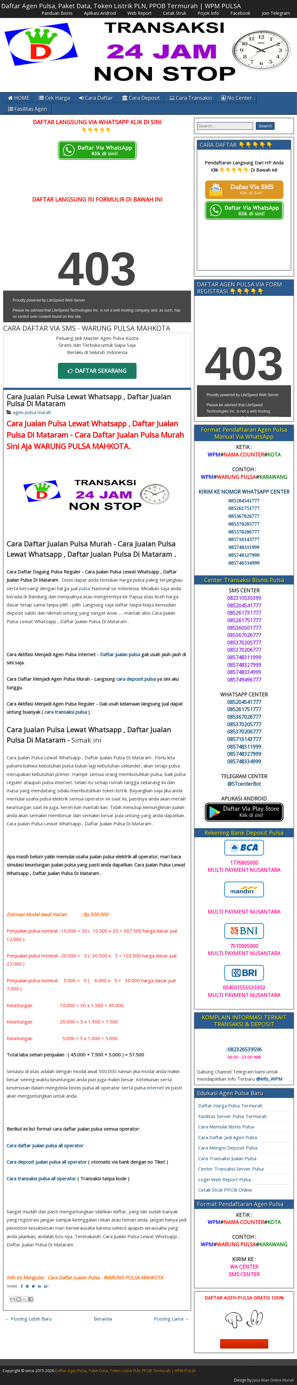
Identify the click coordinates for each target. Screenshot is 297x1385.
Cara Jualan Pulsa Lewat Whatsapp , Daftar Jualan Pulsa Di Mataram (89, 400)
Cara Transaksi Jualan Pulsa (227, 1158)
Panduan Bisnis (57, 13)
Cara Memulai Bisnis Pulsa (226, 1126)
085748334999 (244, 563)
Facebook (240, 13)
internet (155, 1087)
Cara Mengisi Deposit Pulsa (227, 1147)
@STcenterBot (244, 783)
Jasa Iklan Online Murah (273, 1380)
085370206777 (244, 532)
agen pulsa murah (32, 412)
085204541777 (244, 501)
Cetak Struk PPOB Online (225, 1190)
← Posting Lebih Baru (28, 1319)
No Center (236, 97)
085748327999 (244, 555)
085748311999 (243, 547)
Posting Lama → (171, 1319)
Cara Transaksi (190, 97)
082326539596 (244, 1049)
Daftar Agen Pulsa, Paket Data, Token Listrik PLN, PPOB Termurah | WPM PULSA (121, 6)
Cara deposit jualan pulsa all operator (47, 1162)
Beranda (103, 1319)
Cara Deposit (141, 97)
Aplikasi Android (100, 13)
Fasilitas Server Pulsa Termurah (232, 1116)
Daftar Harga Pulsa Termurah (230, 1105)
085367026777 (244, 516)
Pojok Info (208, 13)
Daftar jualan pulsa (120, 654)
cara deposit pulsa (136, 679)
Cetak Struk (174, 13)
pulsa (84, 588)
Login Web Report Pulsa (224, 1179)
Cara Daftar (96, 97)
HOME (18, 97)
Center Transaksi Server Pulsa (231, 1169)
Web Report (139, 13)
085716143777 (244, 539)
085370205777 (244, 524)
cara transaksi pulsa (65, 712)
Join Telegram (276, 13)
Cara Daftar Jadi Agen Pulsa (227, 1137)
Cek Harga (54, 97)
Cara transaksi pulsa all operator (41, 1178)
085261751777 (244, 508)
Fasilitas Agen (27, 108)
